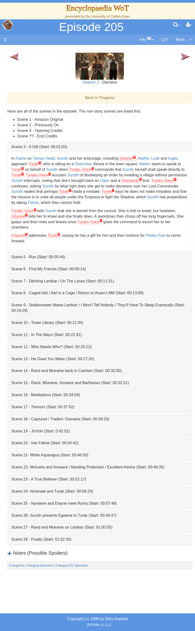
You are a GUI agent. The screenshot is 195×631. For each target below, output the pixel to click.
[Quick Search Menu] (176, 25)
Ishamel (164, 158)
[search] (176, 25)
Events (29, 163)
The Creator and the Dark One (29, 97)
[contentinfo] (147, 40)
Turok (90, 246)
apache (8, 25)
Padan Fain (59, 252)
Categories (54, 582)
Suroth (100, 158)
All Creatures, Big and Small (30, 367)
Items (27, 384)
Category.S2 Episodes (110, 582)
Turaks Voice (90, 191)
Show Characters (30, 290)
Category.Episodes (77, 582)
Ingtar (70, 164)
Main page (22, 50)
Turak (100, 164)
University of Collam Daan (110, 16)
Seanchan (150, 164)
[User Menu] (189, 25)
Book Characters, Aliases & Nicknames (30, 262)
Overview (35, 196)
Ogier (163, 186)
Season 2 (109, 82)
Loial (53, 164)
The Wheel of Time (30, 119)
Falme (58, 158)
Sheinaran (58, 191)
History (29, 141)
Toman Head (81, 158)
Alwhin (181, 158)
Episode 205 (91, 27)
